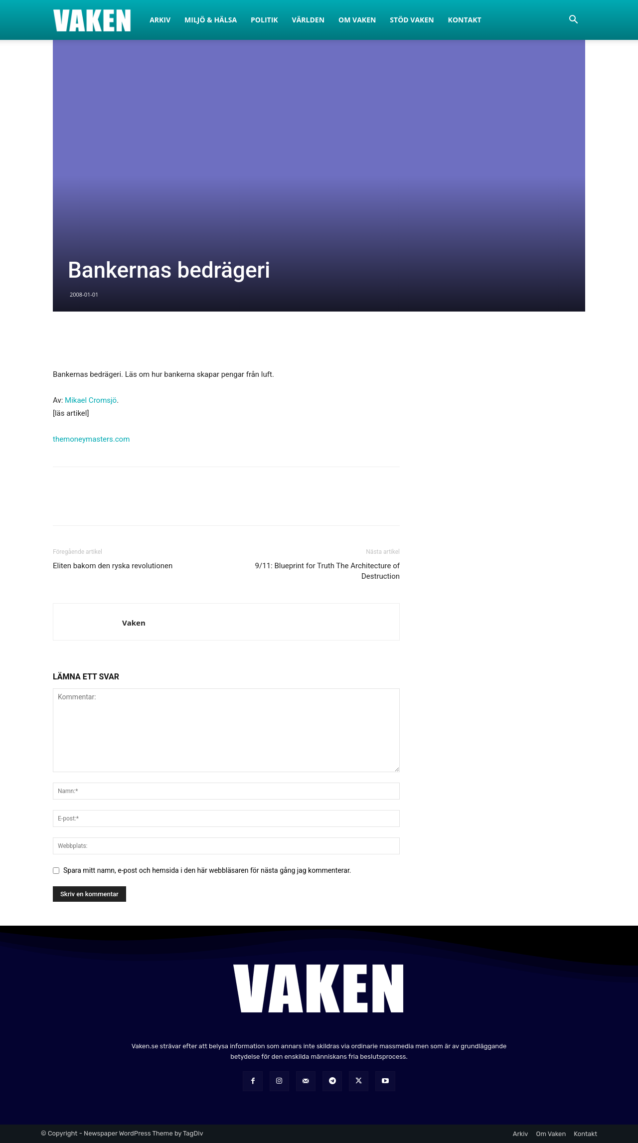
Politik (264, 19)
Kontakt (464, 19)
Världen (308, 19)
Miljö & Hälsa (210, 19)
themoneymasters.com (91, 439)
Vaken (134, 623)
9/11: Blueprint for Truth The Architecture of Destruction (327, 571)
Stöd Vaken (412, 19)
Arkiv (160, 19)
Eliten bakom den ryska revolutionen (112, 565)
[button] (573, 20)
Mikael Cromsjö (91, 400)
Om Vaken (357, 19)
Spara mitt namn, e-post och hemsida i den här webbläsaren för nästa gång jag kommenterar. (207, 870)
